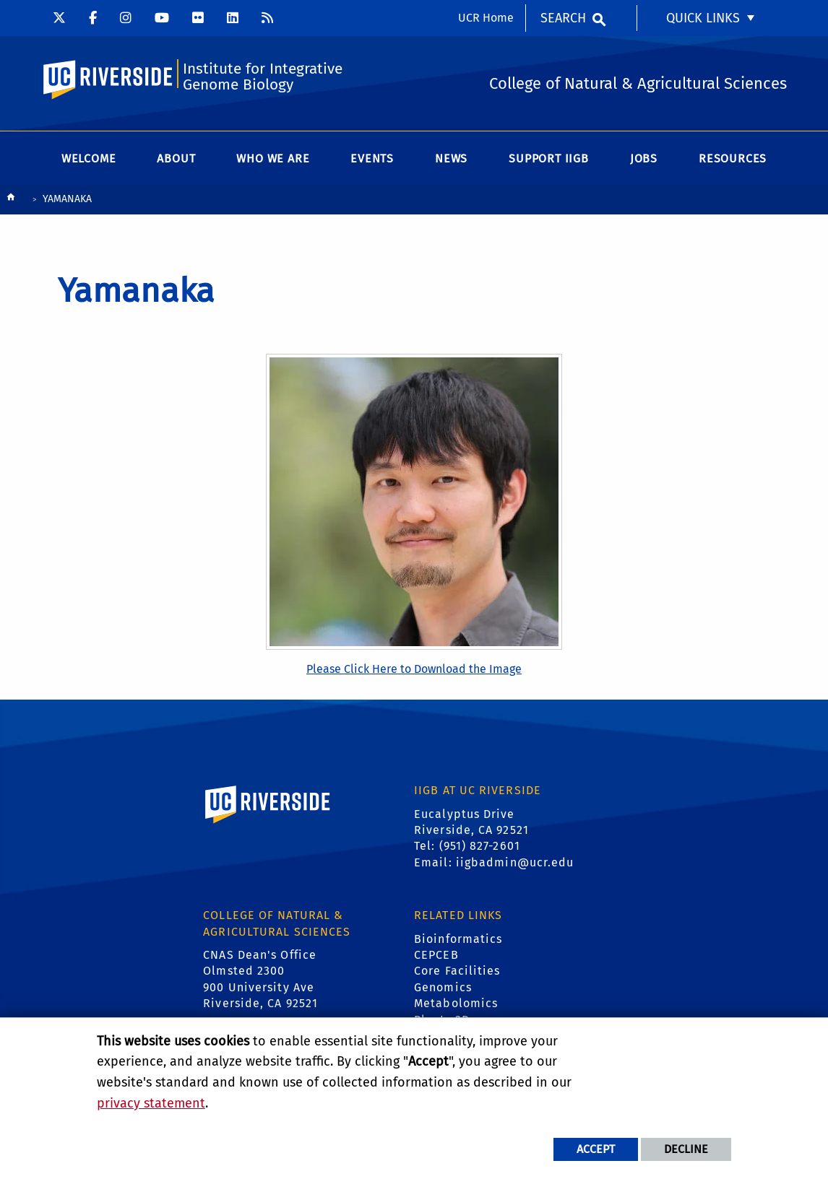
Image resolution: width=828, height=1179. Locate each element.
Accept (596, 1149)
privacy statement (151, 1103)
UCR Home (486, 18)
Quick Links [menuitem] (703, 18)
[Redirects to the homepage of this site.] (11, 200)
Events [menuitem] (372, 158)
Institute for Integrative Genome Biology (262, 77)
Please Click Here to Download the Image (414, 669)
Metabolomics (456, 1003)
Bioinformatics (458, 939)
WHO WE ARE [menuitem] (272, 158)
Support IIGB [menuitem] (549, 158)
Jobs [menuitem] (643, 158)
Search (563, 18)
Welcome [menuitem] (88, 158)
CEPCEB (436, 955)
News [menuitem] (451, 158)
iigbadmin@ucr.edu (515, 862)
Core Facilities (457, 971)
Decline (686, 1149)
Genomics (443, 987)
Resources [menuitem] (733, 158)
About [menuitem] (176, 158)
